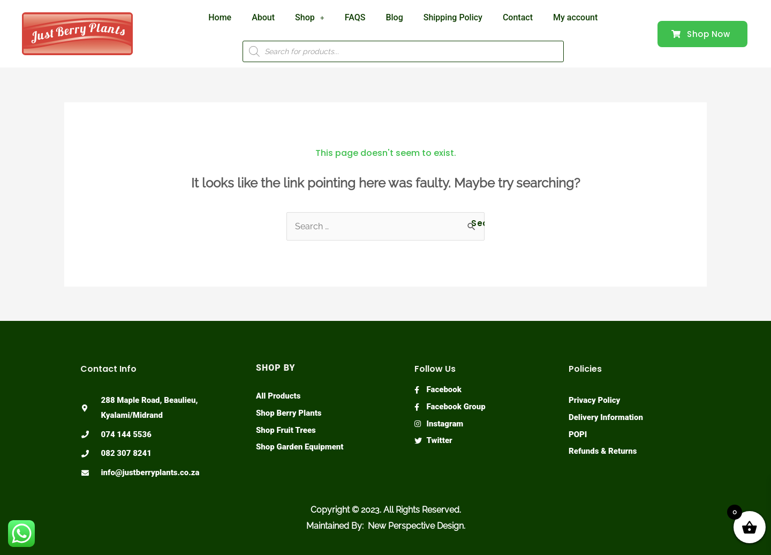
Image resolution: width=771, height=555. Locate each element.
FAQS (355, 17)
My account (575, 17)
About (263, 17)
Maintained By (334, 526)
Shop (309, 17)
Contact (518, 17)
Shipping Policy (453, 17)
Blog (394, 17)
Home (219, 17)
